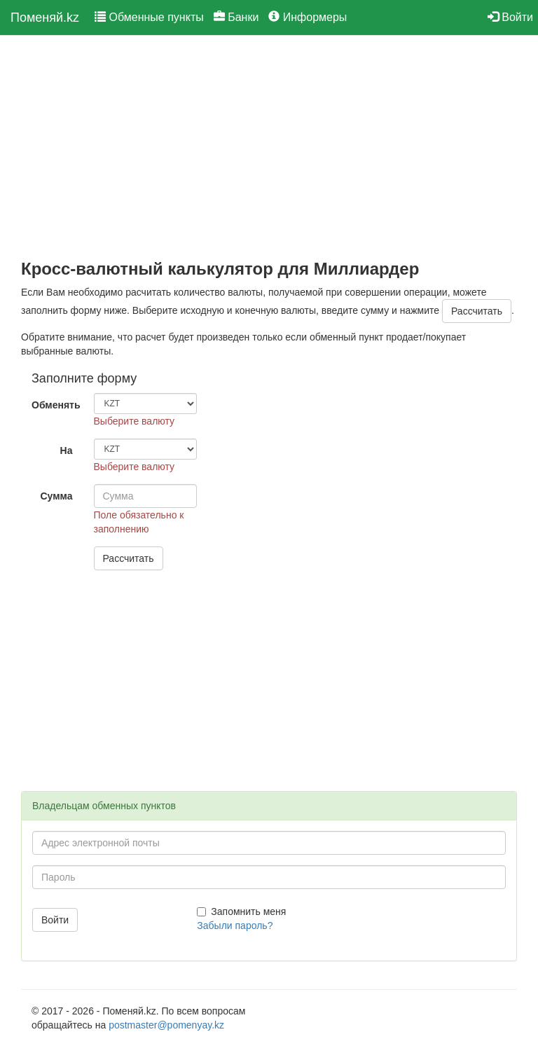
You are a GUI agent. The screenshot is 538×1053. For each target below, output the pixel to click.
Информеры (307, 17)
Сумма (56, 496)
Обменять (56, 405)
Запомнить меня (241, 911)
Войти (510, 17)
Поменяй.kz (45, 18)
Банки (236, 17)
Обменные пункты (149, 17)
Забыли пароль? (235, 925)
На (66, 450)
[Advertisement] (269, 148)
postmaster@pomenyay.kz (166, 1025)
